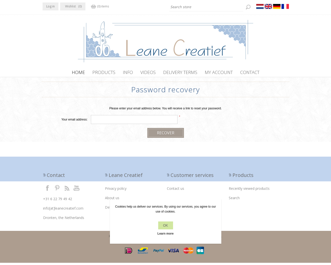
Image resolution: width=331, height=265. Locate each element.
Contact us (175, 190)
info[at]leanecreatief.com (63, 210)
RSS (66, 190)
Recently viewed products (249, 190)
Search (234, 200)
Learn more (165, 233)
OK (165, 225)
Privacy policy (116, 190)
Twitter (57, 190)
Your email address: (74, 121)
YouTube (76, 190)
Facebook (47, 190)
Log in (50, 6)
